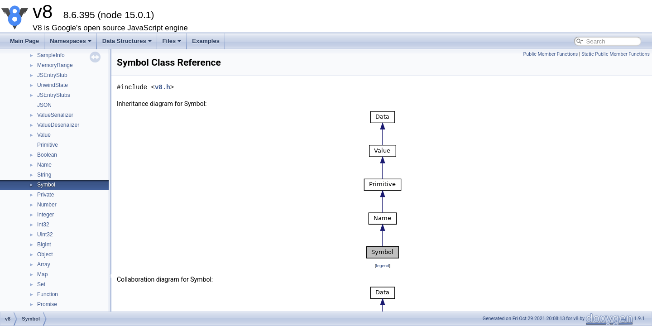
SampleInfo (51, 55)
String (44, 175)
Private (45, 195)
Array (43, 264)
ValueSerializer (55, 115)
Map (42, 274)
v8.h (162, 87)
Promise (47, 304)
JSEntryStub (52, 75)
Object (45, 254)
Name (44, 165)
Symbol (46, 185)
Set (41, 284)
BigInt (44, 244)
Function (47, 294)
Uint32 (45, 234)
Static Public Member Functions (615, 54)
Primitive (47, 145)
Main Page (24, 41)
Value (44, 135)
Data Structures (127, 41)
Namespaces (70, 41)
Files (172, 41)
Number (47, 204)
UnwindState (52, 85)
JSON (44, 105)
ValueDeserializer (58, 125)
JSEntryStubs (53, 95)
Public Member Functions (550, 54)
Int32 (43, 224)
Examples (206, 41)
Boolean (47, 155)
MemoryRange (55, 65)
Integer (45, 214)
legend (382, 265)
